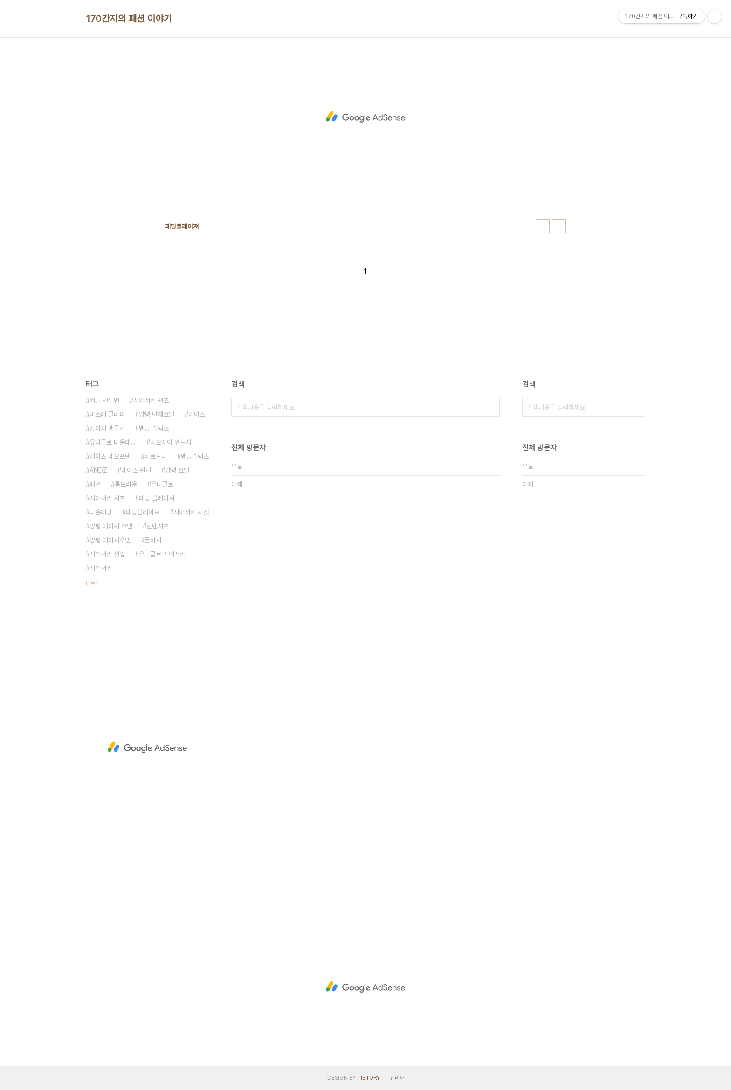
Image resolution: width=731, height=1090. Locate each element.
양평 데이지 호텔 (111, 526)
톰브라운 (126, 484)
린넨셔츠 (157, 526)
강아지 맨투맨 (107, 428)
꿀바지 (153, 540)
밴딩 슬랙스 (154, 428)
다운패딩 (101, 512)
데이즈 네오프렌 (110, 456)
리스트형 (559, 226)
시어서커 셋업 (107, 554)
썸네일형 (543, 226)
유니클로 (162, 484)
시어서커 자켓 (191, 512)
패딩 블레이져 (156, 498)
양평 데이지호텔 (110, 540)
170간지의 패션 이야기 (129, 18)
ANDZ (98, 470)
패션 (95, 484)
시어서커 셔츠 (107, 498)
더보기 (93, 583)
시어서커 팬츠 (151, 400)
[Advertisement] (365, 117)
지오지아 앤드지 (170, 442)
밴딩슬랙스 (195, 456)
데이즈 (196, 414)
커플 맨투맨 (104, 400)
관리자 (397, 1078)
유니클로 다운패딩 (113, 442)
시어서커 (101, 568)
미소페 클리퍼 (107, 414)
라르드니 (156, 456)
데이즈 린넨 (136, 470)
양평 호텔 (177, 470)
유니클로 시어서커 (162, 554)
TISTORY (368, 1078)
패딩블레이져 (142, 512)
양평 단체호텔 (156, 414)
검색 (490, 407)
